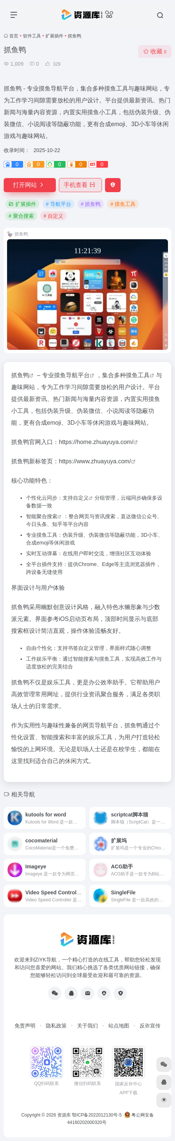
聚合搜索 (46, 516)
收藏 (154, 51)
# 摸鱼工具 (123, 204)
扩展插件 (54, 36)
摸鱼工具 (138, 375)
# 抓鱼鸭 (91, 204)
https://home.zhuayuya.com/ (96, 442)
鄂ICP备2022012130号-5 (96, 1115)
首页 (13, 36)
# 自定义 (54, 216)
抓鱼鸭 (20, 375)
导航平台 (78, 375)
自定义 (81, 498)
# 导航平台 (58, 204)
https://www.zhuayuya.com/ (95, 461)
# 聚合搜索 (21, 216)
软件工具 (32, 36)
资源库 (64, 1115)
